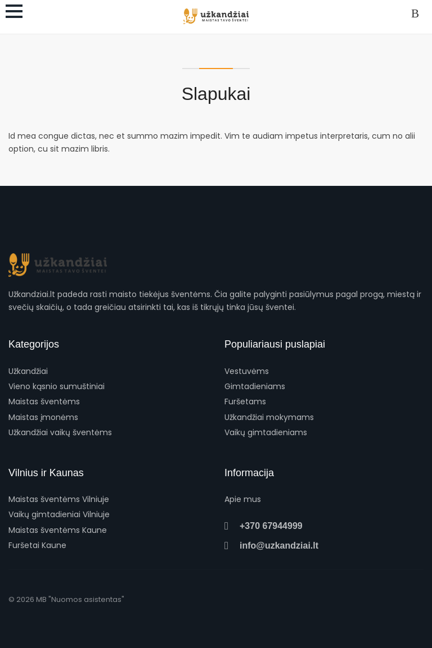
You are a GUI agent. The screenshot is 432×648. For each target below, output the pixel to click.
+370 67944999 (263, 526)
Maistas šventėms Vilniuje (58, 499)
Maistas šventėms (44, 401)
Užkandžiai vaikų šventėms (60, 432)
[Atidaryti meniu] (14, 11)
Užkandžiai (28, 371)
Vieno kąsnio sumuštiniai (56, 386)
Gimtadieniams (254, 386)
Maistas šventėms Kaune (57, 530)
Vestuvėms (246, 371)
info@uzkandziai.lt (271, 545)
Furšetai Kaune (37, 545)
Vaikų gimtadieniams (265, 432)
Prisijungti (417, 14)
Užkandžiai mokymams (269, 417)
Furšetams (245, 401)
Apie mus (242, 499)
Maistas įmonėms (43, 417)
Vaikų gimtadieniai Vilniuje (59, 514)
